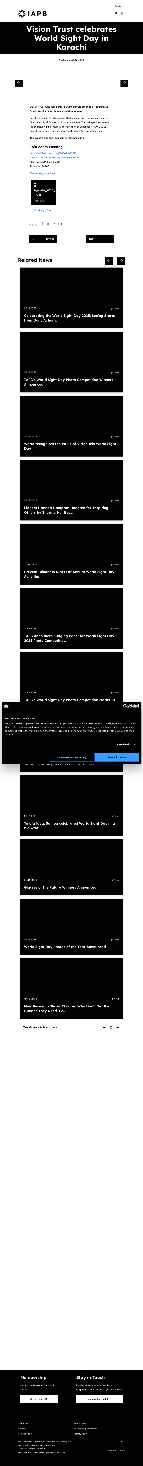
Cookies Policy (25, 1433)
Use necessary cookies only (70, 757)
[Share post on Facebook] (43, 225)
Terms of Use (80, 1423)
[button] (119, 6)
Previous (43, 238)
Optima (121, 1450)
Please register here (43, 173)
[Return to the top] (122, 1442)
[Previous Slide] (19, 83)
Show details (123, 744)
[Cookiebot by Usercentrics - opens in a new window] (125, 706)
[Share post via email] (62, 225)
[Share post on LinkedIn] (56, 225)
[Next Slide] (124, 83)
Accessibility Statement (85, 1428)
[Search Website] (116, 13)
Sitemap (22, 1428)
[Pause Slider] (111, 1027)
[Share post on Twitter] (49, 225)
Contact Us (23, 1423)
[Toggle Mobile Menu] (121, 13)
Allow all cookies (116, 757)
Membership (38, 1399)
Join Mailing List (99, 1399)
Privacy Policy (80, 1433)
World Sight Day (42, 210)
